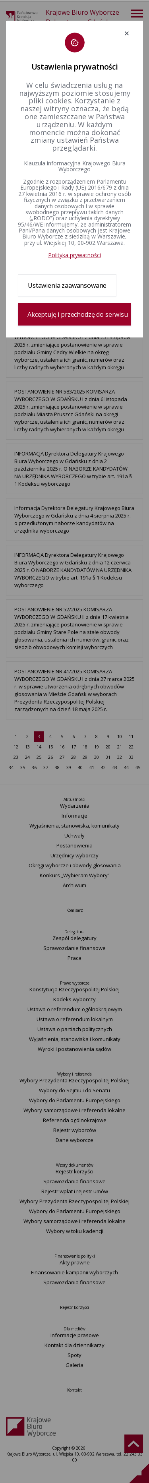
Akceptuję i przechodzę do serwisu (77, 314)
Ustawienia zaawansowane (67, 285)
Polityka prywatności (74, 255)
